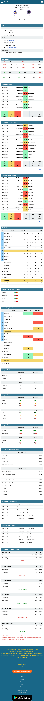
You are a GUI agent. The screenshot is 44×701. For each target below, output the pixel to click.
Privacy (22, 679)
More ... (41, 169)
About (22, 684)
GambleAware (22, 661)
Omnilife (11, 40)
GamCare (22, 667)
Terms (21, 681)
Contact (22, 686)
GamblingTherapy (22, 664)
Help (22, 676)
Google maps (13, 47)
